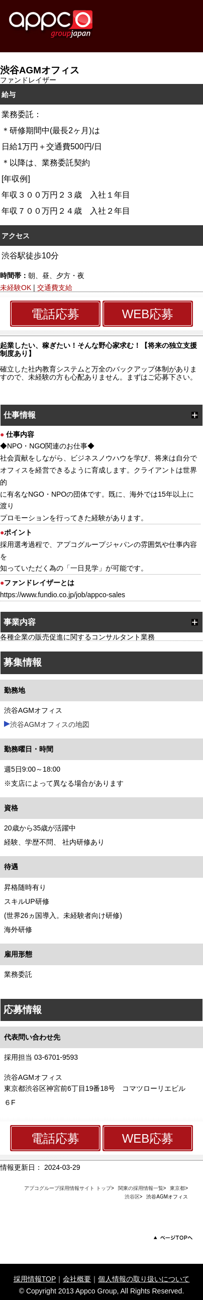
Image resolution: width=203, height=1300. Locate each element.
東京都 (177, 1188)
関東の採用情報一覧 (140, 1188)
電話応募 (55, 314)
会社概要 (77, 1279)
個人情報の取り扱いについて (143, 1279)
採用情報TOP (35, 1279)
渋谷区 (132, 1196)
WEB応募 (148, 314)
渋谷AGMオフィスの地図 (49, 724)
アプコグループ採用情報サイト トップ (67, 1188)
